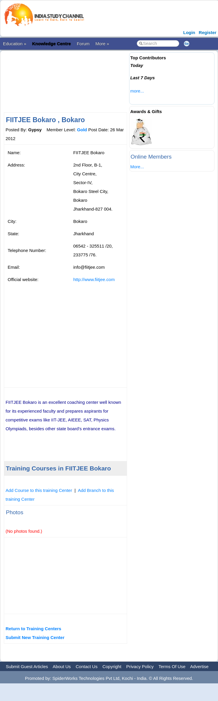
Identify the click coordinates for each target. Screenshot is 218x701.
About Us (62, 666)
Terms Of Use (172, 666)
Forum (83, 43)
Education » (14, 43)
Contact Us (86, 666)
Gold (82, 129)
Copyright (111, 666)
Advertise (199, 666)
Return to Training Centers (33, 628)
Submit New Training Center (35, 637)
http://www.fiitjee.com (94, 279)
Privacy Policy (140, 666)
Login (189, 32)
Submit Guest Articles (27, 666)
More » (102, 43)
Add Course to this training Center (39, 490)
